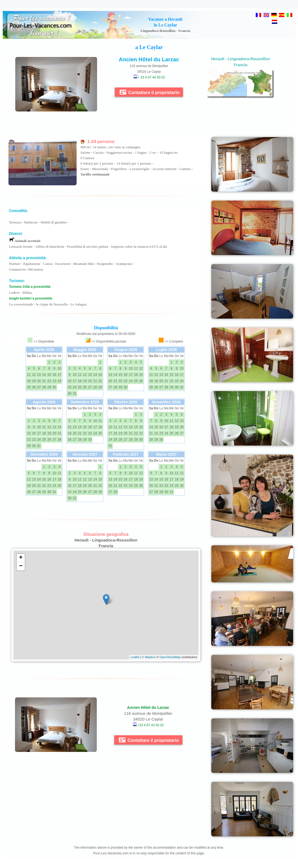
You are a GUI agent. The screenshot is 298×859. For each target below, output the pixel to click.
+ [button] (21, 558)
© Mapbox (149, 657)
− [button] (21, 566)
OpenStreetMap (170, 657)
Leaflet (135, 657)
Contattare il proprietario (149, 92)
